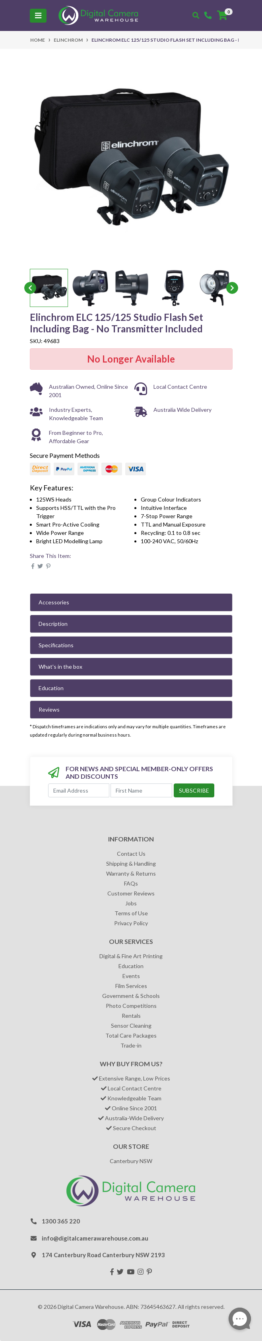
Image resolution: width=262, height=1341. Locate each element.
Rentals (131, 1015)
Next (232, 288)
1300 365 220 (61, 1221)
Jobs (131, 903)
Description (53, 623)
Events (131, 975)
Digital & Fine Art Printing (131, 956)
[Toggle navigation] (38, 16)
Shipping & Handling (131, 863)
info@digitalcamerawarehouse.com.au (95, 1238)
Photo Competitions (131, 1005)
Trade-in (131, 1045)
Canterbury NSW (131, 1161)
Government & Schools (131, 995)
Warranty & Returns (131, 873)
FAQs (131, 883)
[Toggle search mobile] (195, 15)
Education (51, 688)
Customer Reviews (131, 893)
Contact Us (131, 853)
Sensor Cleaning (131, 1025)
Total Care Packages (131, 1035)
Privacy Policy (131, 923)
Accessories (54, 602)
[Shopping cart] (222, 15)
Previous (30, 288)
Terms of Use (131, 913)
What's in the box (60, 666)
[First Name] (141, 790)
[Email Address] (79, 790)
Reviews (49, 709)
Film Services (131, 985)
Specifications (56, 645)
